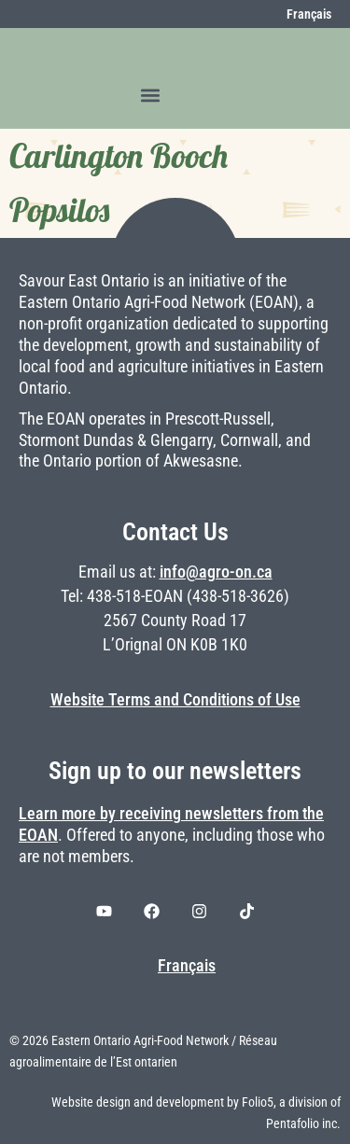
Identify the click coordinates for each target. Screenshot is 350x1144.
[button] (150, 94)
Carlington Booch (118, 155)
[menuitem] (298, 14)
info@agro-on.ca (216, 572)
